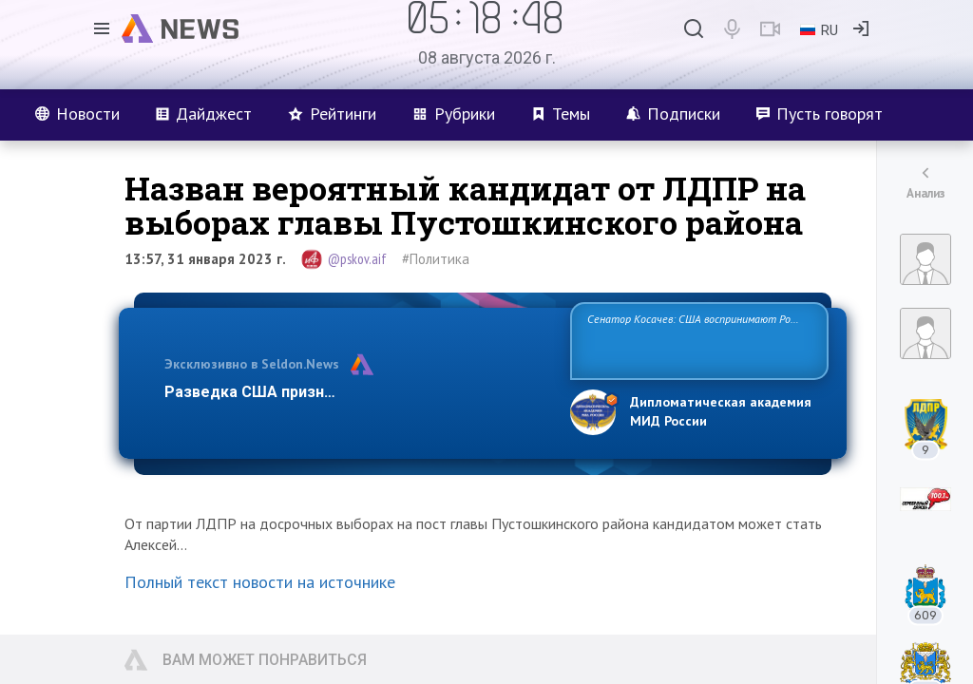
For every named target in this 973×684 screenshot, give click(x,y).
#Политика (435, 259)
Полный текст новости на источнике (259, 582)
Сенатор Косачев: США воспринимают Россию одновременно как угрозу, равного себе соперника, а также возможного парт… (696, 340)
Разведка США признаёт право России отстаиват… (356, 392)
